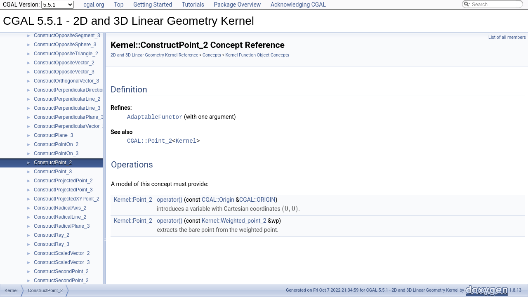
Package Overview (237, 4)
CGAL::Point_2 (149, 140)
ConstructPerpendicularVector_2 (69, 126)
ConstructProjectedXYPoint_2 (66, 199)
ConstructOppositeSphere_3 (65, 44)
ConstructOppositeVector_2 (64, 63)
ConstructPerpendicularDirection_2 (72, 90)
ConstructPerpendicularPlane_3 (69, 117)
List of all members (507, 37)
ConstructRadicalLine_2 (60, 217)
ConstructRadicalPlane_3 (62, 226)
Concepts (212, 55)
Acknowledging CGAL (298, 4)
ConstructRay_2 (51, 235)
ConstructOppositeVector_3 (64, 72)
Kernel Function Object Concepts (257, 55)
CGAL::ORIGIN (257, 199)
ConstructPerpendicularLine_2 (67, 99)
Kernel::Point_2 (133, 199)
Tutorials (193, 4)
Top (119, 4)
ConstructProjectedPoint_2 (63, 181)
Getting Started (152, 4)
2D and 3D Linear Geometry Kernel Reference (154, 55)
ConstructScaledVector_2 (62, 253)
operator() (169, 199)
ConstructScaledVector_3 (62, 262)
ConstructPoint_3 (53, 171)
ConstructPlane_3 (53, 135)
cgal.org (93, 4)
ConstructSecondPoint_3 (61, 280)
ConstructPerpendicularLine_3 (67, 108)
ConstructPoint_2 (53, 162)
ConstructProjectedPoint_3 (63, 190)
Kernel (186, 140)
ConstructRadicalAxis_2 (60, 208)
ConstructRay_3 (51, 244)
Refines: (121, 107)
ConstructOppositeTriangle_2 (66, 54)
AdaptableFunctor (154, 116)
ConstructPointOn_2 (56, 144)
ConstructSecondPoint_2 (61, 271)
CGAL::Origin (218, 199)
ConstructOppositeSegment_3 (67, 35)
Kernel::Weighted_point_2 (234, 220)
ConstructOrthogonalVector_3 (66, 81)
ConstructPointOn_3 (56, 153)
